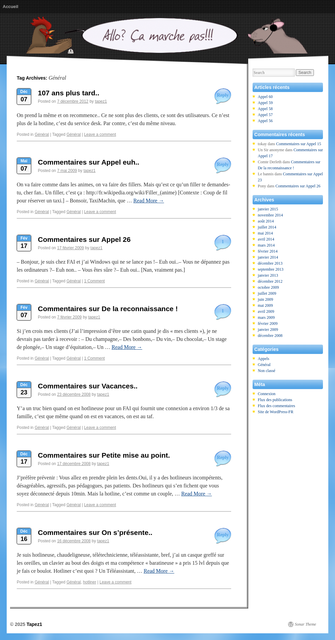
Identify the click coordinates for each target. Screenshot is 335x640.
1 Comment (94, 281)
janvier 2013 (268, 275)
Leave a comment (100, 134)
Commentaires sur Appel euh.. (88, 162)
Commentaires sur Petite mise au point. (104, 455)
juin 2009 (265, 299)
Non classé (266, 370)
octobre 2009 (268, 287)
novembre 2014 (270, 215)
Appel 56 (265, 120)
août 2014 (266, 221)
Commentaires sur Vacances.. (88, 386)
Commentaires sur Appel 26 (84, 239)
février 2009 (268, 323)
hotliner (89, 582)
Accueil (10, 6)
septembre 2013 (270, 269)
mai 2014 (265, 233)
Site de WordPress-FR (275, 411)
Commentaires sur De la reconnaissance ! (108, 308)
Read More (148, 200)
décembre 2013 (270, 263)
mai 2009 (265, 305)
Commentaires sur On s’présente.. (95, 532)
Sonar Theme (305, 624)
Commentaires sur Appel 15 (298, 144)
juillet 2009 (267, 293)
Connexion (267, 393)
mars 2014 (266, 245)
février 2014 (268, 251)
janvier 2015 (268, 209)
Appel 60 (265, 96)
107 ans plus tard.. (68, 93)
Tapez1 (34, 624)
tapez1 (101, 101)
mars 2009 (266, 317)
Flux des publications (275, 399)
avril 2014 (266, 239)
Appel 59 (265, 102)
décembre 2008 (270, 335)
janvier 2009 (268, 329)
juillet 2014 (267, 227)
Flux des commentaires (276, 405)
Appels (263, 358)
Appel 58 (265, 108)
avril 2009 (266, 311)
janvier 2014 (268, 257)
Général (42, 134)
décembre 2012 (270, 281)
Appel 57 (265, 114)
